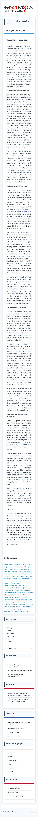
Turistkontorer (8, 590)
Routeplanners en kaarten (22, 590)
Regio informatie (12, 760)
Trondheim (18, 736)
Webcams (7, 604)
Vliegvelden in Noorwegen (18, 602)
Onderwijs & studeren (10, 571)
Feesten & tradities (10, 576)
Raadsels (10, 788)
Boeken (30, 602)
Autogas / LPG (19, 597)
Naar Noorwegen (16, 583)
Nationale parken (27, 578)
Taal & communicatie (25, 571)
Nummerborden (9, 609)
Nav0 (9, 792)
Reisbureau (19, 588)
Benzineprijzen (8, 597)
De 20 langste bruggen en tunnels (22, 599)
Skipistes (7, 595)
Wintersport (22, 592)
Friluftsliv (29, 574)
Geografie (17, 564)
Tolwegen (26, 595)
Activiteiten (22, 585)
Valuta (9, 764)
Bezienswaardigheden (10, 585)
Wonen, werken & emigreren (22, 569)
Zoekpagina (19, 609)
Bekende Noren (8, 581)
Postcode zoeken (27, 606)
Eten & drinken (8, 574)
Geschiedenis (8, 564)
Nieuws (6, 583)
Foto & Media (10, 633)
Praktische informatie (10, 592)
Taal (32, 604)
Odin (29, 116)
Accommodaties (9, 588)
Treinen (6, 602)
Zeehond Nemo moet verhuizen (23, 670)
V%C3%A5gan (12, 796)
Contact (32, 812)
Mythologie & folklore (21, 581)
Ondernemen (8, 569)
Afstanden (7, 599)
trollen (27, 212)
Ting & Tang (10, 636)
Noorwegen (10, 628)
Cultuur (24, 564)
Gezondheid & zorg (22, 576)
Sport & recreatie (20, 574)
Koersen (18, 606)
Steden (30, 564)
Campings (27, 588)
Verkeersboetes (16, 595)
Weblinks (9, 641)
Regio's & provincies (10, 567)
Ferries (27, 597)
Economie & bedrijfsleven (25, 567)
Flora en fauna (16, 578)
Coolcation (24, 611)
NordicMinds (12, 812)
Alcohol (17, 611)
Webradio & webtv (23, 604)
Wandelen (30, 592)
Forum (9, 639)
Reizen (9, 630)
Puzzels (14, 604)
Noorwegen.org (11, 21)
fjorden (9, 475)
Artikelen (10, 771)
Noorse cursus (9, 606)
